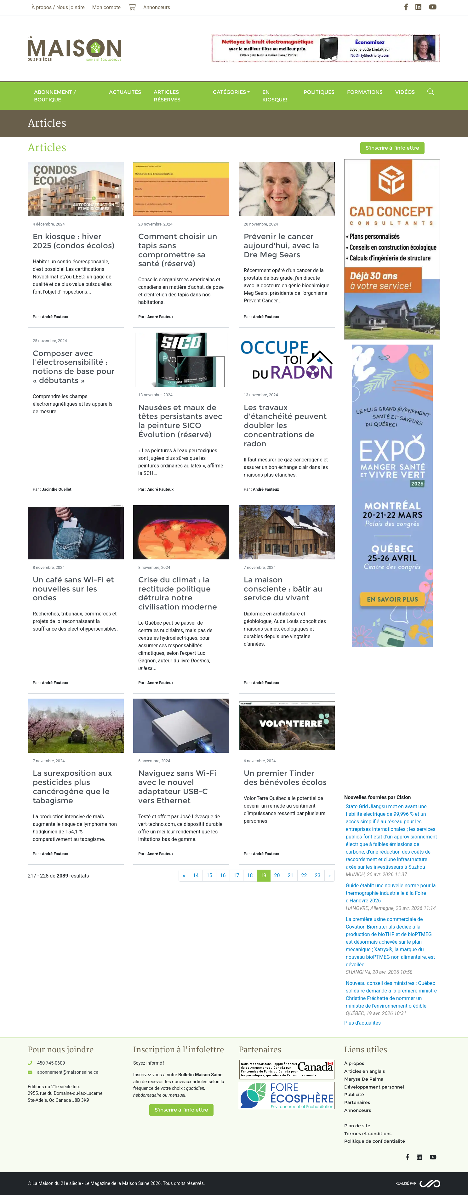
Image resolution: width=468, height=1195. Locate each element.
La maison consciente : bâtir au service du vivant (283, 589)
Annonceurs (357, 1110)
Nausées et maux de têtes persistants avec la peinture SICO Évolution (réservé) (180, 421)
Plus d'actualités (362, 1023)
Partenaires (357, 1102)
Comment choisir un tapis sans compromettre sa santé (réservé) (177, 250)
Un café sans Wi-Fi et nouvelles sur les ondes (73, 589)
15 (209, 875)
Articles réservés (167, 96)
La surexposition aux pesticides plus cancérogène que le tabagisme (72, 787)
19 (263, 875)
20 (277, 875)
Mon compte (106, 7)
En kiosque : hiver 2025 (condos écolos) (73, 241)
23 (318, 875)
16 (223, 875)
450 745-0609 (51, 1063)
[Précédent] (184, 876)
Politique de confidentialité (374, 1141)
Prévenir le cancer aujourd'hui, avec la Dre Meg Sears (281, 245)
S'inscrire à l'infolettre (392, 148)
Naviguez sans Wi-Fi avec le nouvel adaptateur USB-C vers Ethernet (177, 787)
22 (304, 875)
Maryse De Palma (363, 1079)
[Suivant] (329, 876)
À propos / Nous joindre (58, 7)
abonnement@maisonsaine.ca (67, 1072)
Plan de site (357, 1126)
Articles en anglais (364, 1071)
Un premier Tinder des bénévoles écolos (285, 778)
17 (236, 875)
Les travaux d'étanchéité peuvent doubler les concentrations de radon (285, 425)
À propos (354, 1063)
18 (250, 875)
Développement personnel (374, 1087)
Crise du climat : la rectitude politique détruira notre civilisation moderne (177, 593)
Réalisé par (406, 1183)
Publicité (354, 1094)
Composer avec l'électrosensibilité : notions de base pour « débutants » (74, 367)
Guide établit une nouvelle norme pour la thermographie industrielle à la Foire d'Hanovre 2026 (391, 893)
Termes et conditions (367, 1133)
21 (291, 875)
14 (196, 875)
